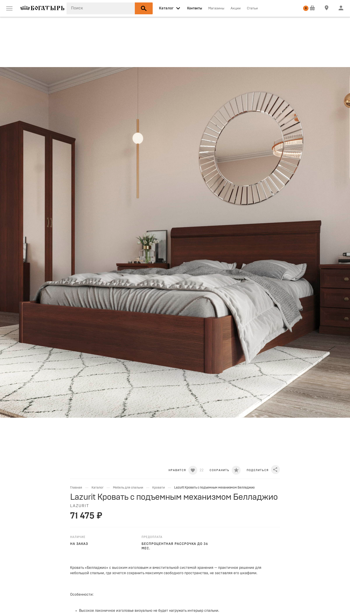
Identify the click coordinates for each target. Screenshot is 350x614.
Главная (76, 487)
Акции (236, 8)
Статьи (252, 8)
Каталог (98, 487)
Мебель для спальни (128, 487)
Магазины (216, 8)
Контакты (194, 8)
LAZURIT (79, 506)
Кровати (158, 487)
